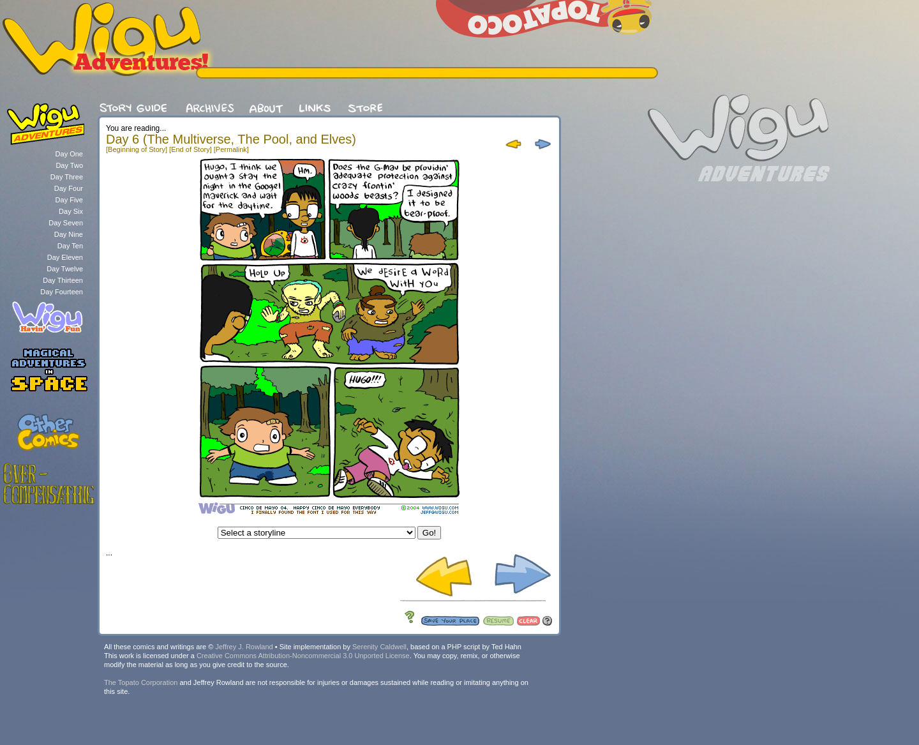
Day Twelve (65, 269)
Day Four (68, 188)
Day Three (66, 177)
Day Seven (66, 223)
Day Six (71, 211)
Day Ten (70, 246)
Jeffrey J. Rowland (244, 647)
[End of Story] (190, 149)
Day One (69, 154)
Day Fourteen (61, 292)
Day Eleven (65, 257)
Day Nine (68, 234)
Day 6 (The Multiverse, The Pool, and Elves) (231, 139)
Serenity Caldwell (379, 647)
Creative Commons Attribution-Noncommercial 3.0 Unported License (303, 655)
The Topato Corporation (140, 682)
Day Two (69, 165)
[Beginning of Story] (136, 149)
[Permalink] (231, 149)
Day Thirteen (63, 280)
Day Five (69, 200)
